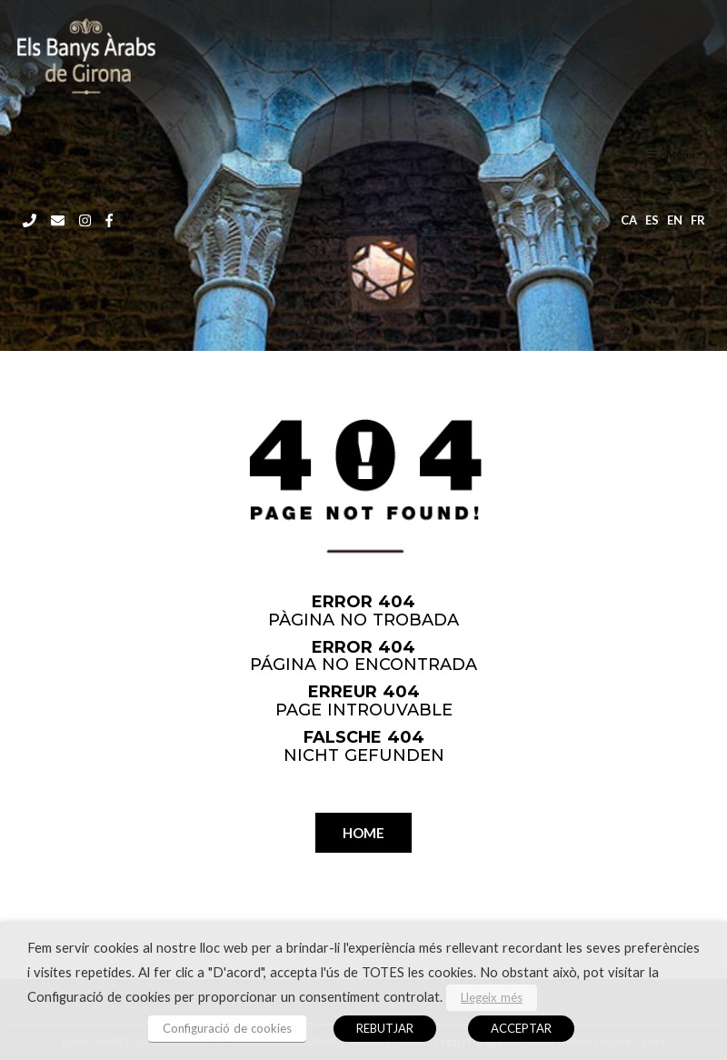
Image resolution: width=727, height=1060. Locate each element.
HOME (363, 833)
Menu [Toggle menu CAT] (670, 154)
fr (698, 220)
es (652, 220)
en (674, 220)
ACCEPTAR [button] (521, 1028)
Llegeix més (492, 997)
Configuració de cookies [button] (227, 1028)
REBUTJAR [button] (384, 1028)
